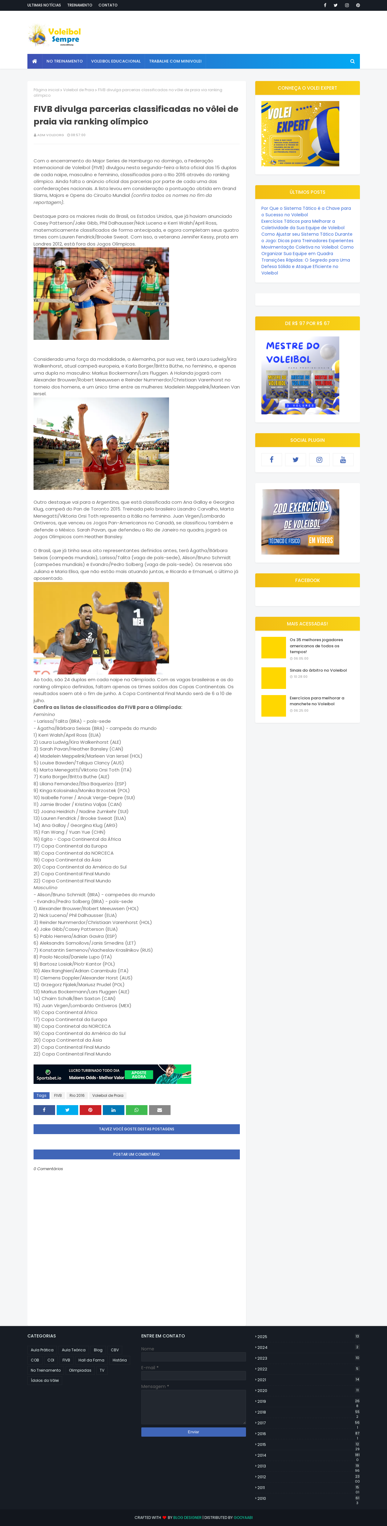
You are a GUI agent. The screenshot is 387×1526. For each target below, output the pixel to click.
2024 (308, 1347)
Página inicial (46, 89)
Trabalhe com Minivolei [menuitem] (175, 61)
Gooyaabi (243, 1517)
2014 (308, 1455)
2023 (308, 1358)
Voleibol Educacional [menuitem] (116, 61)
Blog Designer (187, 1517)
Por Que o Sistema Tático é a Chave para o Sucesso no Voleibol (306, 211)
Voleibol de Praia (78, 89)
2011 (308, 1488)
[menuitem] (34, 61)
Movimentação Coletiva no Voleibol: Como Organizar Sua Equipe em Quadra (307, 250)
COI (50, 1360)
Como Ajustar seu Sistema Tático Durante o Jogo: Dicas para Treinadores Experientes (307, 237)
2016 (308, 1434)
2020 (308, 1391)
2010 (308, 1498)
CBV (115, 1350)
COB (35, 1360)
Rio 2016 (77, 1095)
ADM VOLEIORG (50, 134)
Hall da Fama (91, 1360)
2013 (308, 1466)
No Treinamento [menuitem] (64, 61)
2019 (308, 1401)
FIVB (58, 1095)
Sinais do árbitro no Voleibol (318, 670)
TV (102, 1370)
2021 (308, 1380)
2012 (308, 1477)
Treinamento (79, 5)
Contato (108, 5)
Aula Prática (42, 1350)
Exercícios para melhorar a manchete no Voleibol (317, 701)
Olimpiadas (80, 1370)
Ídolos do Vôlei (45, 1380)
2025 (308, 1337)
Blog (98, 1350)
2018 (308, 1412)
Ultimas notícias (44, 5)
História (120, 1360)
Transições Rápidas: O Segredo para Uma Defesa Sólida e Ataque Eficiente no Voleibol (305, 266)
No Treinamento (46, 1370)
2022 (308, 1369)
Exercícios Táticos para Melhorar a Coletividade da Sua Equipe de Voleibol (303, 224)
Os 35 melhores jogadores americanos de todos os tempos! (316, 646)
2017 (308, 1423)
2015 (308, 1445)
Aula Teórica (74, 1350)
